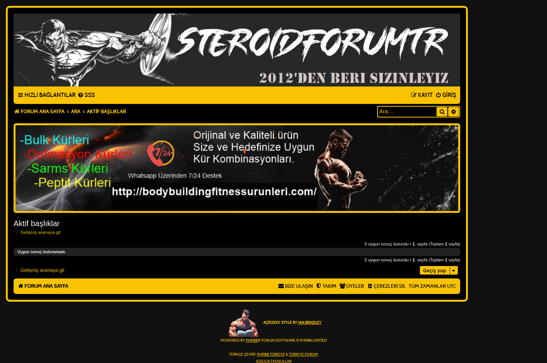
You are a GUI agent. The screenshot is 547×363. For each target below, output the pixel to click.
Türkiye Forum (303, 354)
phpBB (252, 340)
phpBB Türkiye (271, 354)
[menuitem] (86, 95)
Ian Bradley (309, 323)
